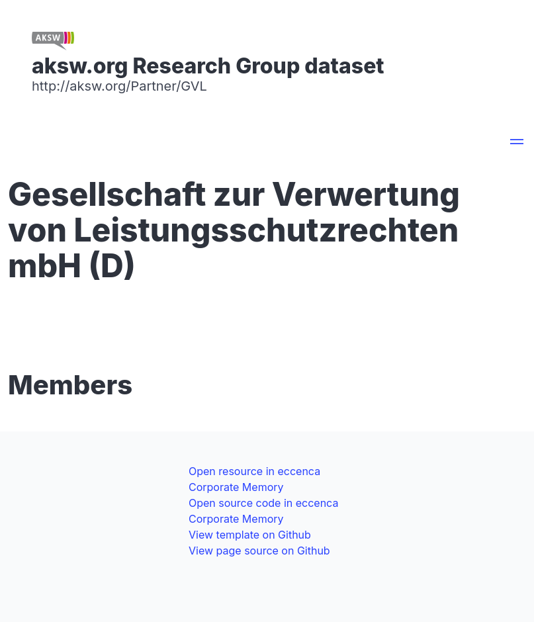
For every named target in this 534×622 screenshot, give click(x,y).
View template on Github (250, 534)
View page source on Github (259, 550)
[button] (517, 143)
